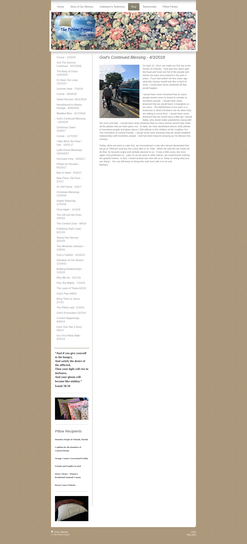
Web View (191, 534)
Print (55, 532)
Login (193, 531)
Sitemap (64, 532)
